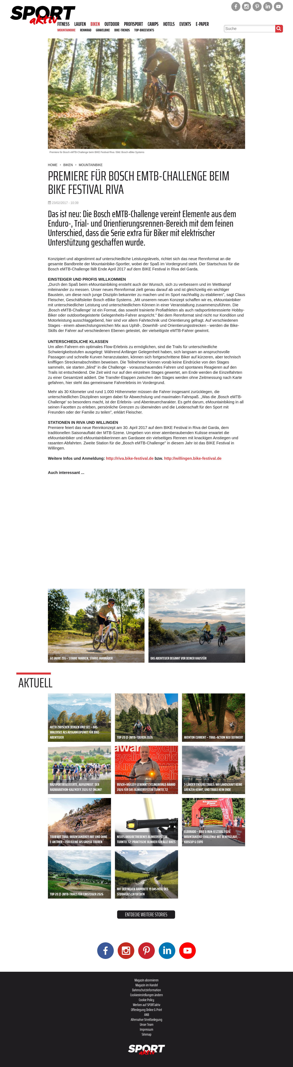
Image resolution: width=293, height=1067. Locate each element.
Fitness (63, 24)
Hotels (169, 24)
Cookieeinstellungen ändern (146, 995)
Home (52, 165)
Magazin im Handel (146, 985)
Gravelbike (103, 30)
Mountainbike (66, 30)
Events (185, 24)
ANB (146, 1014)
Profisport (133, 24)
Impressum (146, 1029)
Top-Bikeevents (144, 30)
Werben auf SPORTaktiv (146, 1005)
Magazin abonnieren (146, 980)
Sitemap (146, 1034)
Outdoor (112, 24)
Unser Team (146, 1024)
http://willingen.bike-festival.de (192, 458)
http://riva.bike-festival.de (129, 458)
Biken (95, 24)
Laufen (80, 24)
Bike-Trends (122, 30)
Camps (153, 24)
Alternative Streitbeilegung (146, 1019)
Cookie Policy (146, 1000)
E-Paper (202, 24)
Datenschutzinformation (146, 990)
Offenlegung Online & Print (146, 1009)
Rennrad (85, 30)
